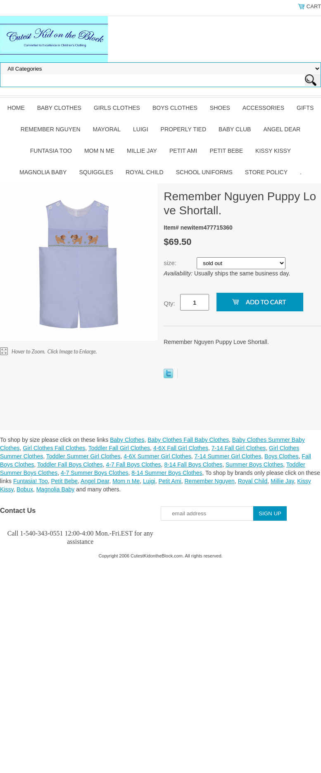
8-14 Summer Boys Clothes (166, 472)
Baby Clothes (59, 107)
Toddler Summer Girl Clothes (83, 456)
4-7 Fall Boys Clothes (133, 464)
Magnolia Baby (43, 172)
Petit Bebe (226, 150)
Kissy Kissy (273, 150)
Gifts (305, 107)
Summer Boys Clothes (254, 464)
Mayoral (107, 129)
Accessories (263, 107)
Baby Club (235, 129)
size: (171, 262)
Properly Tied (183, 129)
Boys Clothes (174, 107)
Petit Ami (183, 150)
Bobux (25, 489)
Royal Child (145, 172)
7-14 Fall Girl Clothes (239, 448)
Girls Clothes (117, 107)
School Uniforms (204, 172)
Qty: (169, 303)
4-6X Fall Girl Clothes (180, 448)
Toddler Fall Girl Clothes (119, 448)
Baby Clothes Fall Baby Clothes (188, 439)
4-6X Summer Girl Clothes (157, 456)
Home (16, 107)
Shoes (220, 107)
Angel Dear (281, 129)
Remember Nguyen (51, 129)
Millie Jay (142, 150)
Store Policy (266, 172)
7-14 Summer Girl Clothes (227, 456)
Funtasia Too (51, 150)
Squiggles (96, 172)
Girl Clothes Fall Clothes (54, 448)
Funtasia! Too (30, 481)
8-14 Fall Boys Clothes (193, 464)
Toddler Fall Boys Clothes (70, 464)
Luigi (140, 129)
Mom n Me (99, 150)
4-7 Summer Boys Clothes (94, 472)
